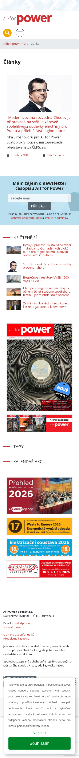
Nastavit (39, 733)
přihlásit (39, 206)
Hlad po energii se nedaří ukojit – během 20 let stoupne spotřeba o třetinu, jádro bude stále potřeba (46, 291)
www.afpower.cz (13, 627)
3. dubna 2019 (19, 155)
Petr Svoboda (55, 155)
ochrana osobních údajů (26, 218)
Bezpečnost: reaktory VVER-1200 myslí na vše (46, 279)
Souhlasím (39, 743)
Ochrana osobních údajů (18, 634)
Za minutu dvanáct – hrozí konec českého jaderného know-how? (45, 305)
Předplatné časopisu (16, 638)
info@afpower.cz (23, 623)
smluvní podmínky (55, 218)
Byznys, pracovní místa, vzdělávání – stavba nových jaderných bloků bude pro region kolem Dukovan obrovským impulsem (47, 250)
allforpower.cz (14, 43)
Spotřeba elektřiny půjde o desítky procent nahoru (47, 265)
